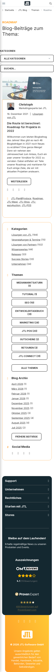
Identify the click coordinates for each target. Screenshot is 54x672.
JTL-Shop (24, 201)
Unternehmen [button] (14, 489)
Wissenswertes (20, 249)
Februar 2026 (19, 393)
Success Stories (20, 259)
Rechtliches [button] (13, 498)
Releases (16, 254)
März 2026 (17, 388)
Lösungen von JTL (22, 234)
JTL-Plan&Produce (21, 198)
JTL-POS (26, 205)
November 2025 (20, 408)
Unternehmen (19, 264)
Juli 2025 (17, 427)
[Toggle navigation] (3, 3)
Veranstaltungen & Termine (26, 239)
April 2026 (17, 384)
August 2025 (18, 422)
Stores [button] (9, 515)
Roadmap (38, 198)
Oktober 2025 (19, 413)
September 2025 (21, 418)
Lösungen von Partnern (24, 244)
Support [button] (11, 481)
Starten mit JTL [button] (16, 506)
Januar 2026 (18, 398)
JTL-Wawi (12, 201)
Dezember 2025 (20, 403)
